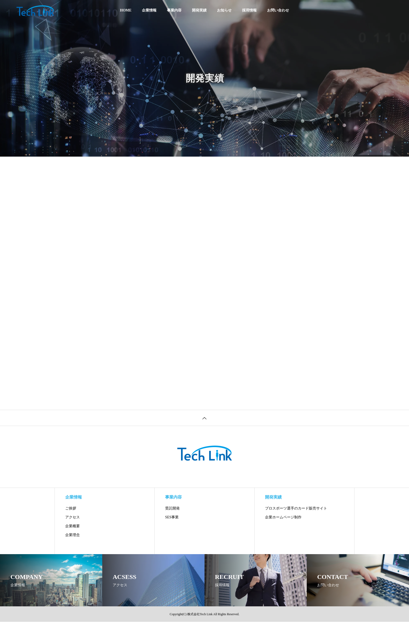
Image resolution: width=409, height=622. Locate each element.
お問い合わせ (278, 10)
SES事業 (172, 517)
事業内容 (174, 10)
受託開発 (172, 508)
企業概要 (72, 526)
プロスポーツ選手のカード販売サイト (296, 508)
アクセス (72, 517)
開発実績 (199, 10)
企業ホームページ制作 (283, 517)
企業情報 (149, 10)
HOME (125, 10)
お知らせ (224, 10)
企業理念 (72, 535)
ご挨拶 (70, 508)
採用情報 (249, 10)
